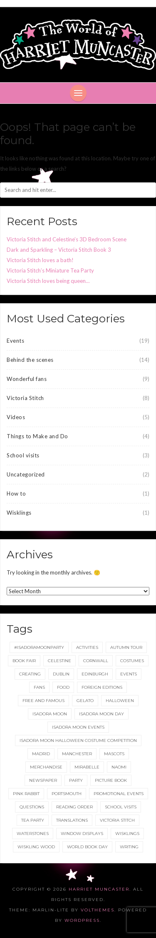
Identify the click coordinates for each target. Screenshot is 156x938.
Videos (16, 417)
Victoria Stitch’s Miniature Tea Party (50, 270)
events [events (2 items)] (128, 674)
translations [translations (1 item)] (72, 820)
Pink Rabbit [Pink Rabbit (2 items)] (26, 793)
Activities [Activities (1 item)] (87, 647)
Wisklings (19, 512)
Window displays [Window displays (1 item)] (82, 833)
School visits (23, 455)
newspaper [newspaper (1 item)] (43, 780)
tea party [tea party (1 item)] (32, 820)
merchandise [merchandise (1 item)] (46, 767)
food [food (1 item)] (63, 687)
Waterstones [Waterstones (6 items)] (33, 833)
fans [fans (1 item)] (39, 687)
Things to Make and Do (37, 436)
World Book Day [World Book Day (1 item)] (87, 847)
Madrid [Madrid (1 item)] (41, 753)
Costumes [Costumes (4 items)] (132, 660)
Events (15, 340)
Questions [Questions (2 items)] (32, 807)
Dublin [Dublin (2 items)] (61, 674)
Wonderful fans (27, 379)
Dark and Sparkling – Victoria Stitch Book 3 (59, 249)
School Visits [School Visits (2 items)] (120, 807)
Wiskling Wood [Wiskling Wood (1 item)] (36, 847)
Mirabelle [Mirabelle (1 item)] (86, 767)
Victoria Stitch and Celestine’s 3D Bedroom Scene (66, 239)
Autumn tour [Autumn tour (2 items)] (126, 647)
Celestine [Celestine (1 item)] (59, 660)
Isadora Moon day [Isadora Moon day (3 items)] (101, 714)
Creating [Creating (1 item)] (30, 674)
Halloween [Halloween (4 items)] (120, 700)
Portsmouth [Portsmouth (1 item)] (67, 793)
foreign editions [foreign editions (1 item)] (102, 687)
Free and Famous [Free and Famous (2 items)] (43, 700)
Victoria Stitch (25, 398)
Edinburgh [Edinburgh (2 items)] (95, 674)
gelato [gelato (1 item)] (85, 700)
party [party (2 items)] (76, 780)
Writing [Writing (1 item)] (129, 847)
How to (16, 493)
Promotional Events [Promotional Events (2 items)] (119, 793)
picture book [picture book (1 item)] (111, 780)
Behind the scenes (30, 359)
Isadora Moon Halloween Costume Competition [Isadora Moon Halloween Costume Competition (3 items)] (78, 740)
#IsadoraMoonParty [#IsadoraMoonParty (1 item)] (39, 647)
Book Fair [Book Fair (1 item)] (24, 660)
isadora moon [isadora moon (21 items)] (49, 714)
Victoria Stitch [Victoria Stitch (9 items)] (117, 820)
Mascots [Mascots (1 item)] (114, 753)
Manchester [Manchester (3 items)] (77, 753)
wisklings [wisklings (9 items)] (127, 833)
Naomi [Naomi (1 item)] (118, 767)
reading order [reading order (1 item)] (74, 807)
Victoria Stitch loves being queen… (48, 280)
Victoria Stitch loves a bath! (40, 260)
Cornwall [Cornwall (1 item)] (95, 660)
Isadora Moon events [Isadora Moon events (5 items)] (78, 727)
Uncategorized (26, 474)
